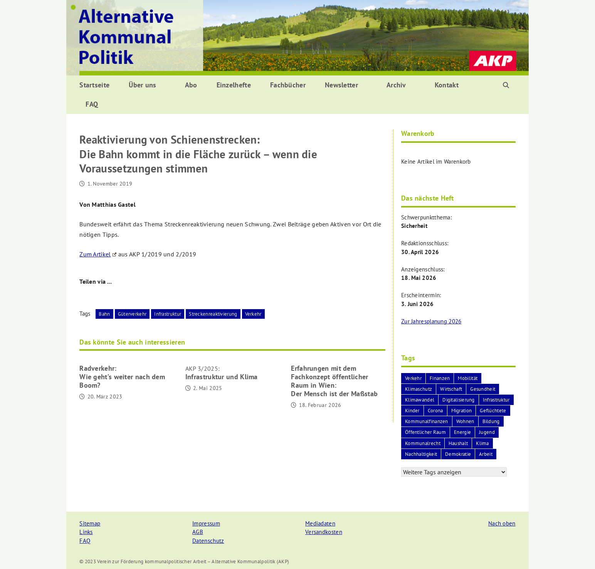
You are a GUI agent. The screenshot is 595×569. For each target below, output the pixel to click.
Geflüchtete (493, 410)
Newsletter (341, 84)
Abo (191, 84)
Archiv (396, 84)
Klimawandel (419, 400)
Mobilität (467, 378)
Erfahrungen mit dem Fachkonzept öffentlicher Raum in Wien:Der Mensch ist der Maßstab (334, 381)
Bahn (104, 314)
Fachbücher (288, 84)
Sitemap (89, 523)
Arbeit (485, 454)
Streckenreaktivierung (213, 314)
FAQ (92, 104)
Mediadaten (320, 523)
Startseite (94, 84)
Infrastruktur (167, 314)
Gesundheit (482, 389)
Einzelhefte (234, 84)
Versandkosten (323, 532)
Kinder (412, 410)
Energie (462, 432)
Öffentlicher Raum (425, 432)
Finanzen (440, 378)
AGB (197, 532)
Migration (461, 410)
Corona (435, 410)
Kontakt (447, 84)
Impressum (206, 523)
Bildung (491, 421)
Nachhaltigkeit (421, 454)
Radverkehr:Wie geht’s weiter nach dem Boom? (122, 377)
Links (86, 532)
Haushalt (458, 443)
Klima (482, 443)
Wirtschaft (451, 389)
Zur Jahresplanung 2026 (431, 321)
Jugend (487, 432)
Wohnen (465, 421)
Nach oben (502, 523)
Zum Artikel (97, 254)
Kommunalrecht (422, 443)
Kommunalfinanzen (426, 421)
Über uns (142, 84)
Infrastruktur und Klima (221, 373)
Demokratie (458, 454)
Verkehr (253, 314)
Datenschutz (208, 540)
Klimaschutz (418, 389)
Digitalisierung (458, 400)
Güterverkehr (132, 314)
